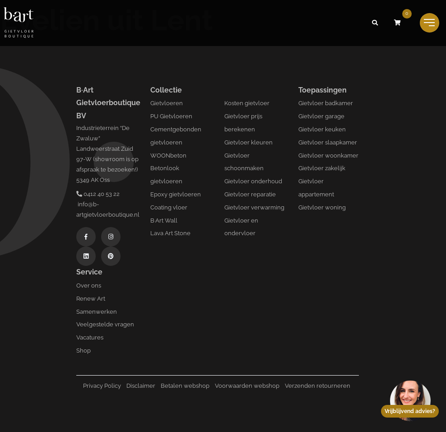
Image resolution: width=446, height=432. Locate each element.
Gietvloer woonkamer (328, 155)
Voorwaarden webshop (247, 385)
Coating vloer (168, 207)
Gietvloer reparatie (250, 194)
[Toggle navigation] (429, 23)
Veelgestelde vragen (105, 324)
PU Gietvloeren (171, 116)
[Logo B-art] (18, 23)
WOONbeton (168, 155)
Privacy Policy (102, 385)
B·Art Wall (163, 220)
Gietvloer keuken (322, 129)
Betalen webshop (185, 385)
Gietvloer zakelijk (321, 168)
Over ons (88, 285)
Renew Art (90, 298)
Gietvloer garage (321, 116)
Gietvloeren (166, 103)
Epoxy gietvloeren (175, 194)
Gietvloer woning (322, 207)
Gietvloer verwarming (254, 207)
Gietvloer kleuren (248, 142)
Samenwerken (96, 311)
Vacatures (89, 337)
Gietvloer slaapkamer (327, 142)
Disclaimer (140, 385)
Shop (83, 350)
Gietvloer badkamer (325, 103)
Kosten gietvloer (246, 103)
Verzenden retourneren (317, 385)
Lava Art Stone (170, 233)
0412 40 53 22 (98, 193)
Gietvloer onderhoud (253, 181)
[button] (375, 23)
